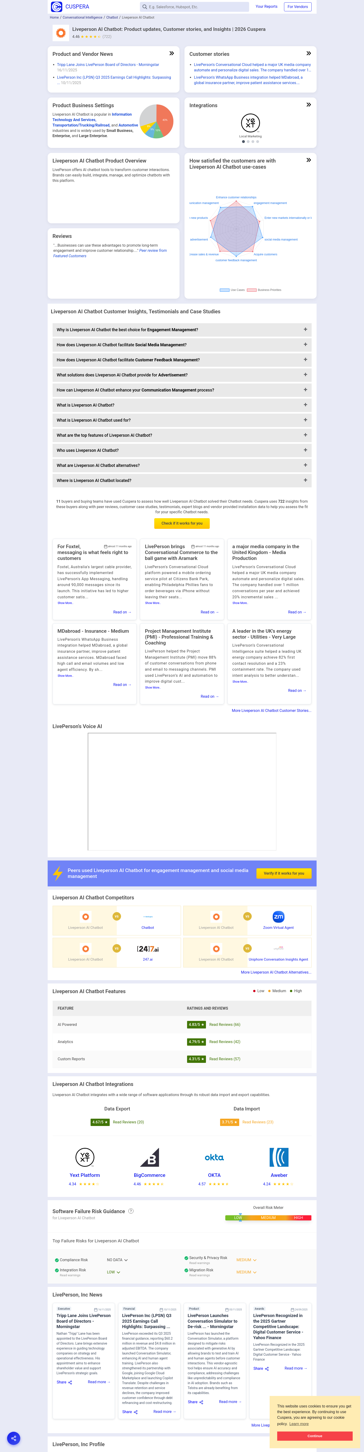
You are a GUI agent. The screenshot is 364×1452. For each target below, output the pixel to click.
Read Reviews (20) (128, 1122)
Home (54, 17)
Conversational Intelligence (82, 17)
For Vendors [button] (298, 6)
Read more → (99, 1382)
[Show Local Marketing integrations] (243, 141)
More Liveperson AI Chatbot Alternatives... (276, 972)
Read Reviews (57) (224, 1059)
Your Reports (266, 6)
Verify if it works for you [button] (284, 857)
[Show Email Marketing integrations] (257, 141)
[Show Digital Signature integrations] (252, 141)
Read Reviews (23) (258, 1122)
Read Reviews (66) (224, 1024)
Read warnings (199, 1263)
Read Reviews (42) (224, 1042)
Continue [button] (315, 1436)
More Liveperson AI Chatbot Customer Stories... (272, 710)
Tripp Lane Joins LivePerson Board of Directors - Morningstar (108, 64)
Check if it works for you (182, 523)
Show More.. (66, 603)
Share (62, 1382)
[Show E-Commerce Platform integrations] (248, 141)
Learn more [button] (299, 1424)
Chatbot (112, 17)
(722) (107, 36)
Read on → (122, 612)
